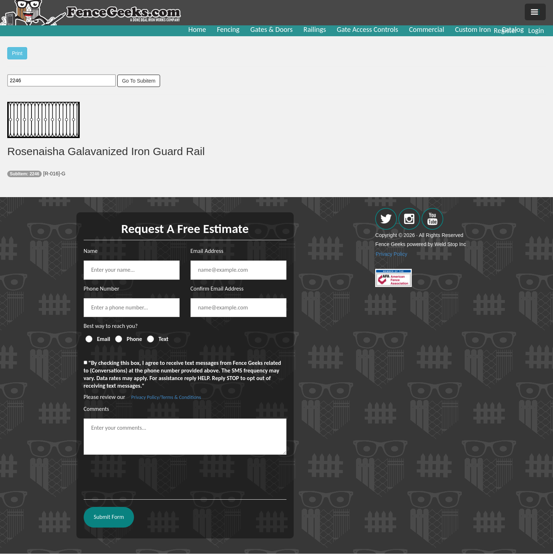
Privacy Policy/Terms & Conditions (166, 397)
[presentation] (139, 474)
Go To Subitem (138, 81)
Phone (134, 339)
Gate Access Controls (367, 29)
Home (197, 29)
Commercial (426, 29)
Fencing (228, 29)
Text (163, 339)
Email (103, 339)
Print (17, 53)
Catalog (513, 29)
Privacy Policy (391, 254)
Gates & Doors (271, 29)
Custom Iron (473, 29)
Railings (314, 29)
